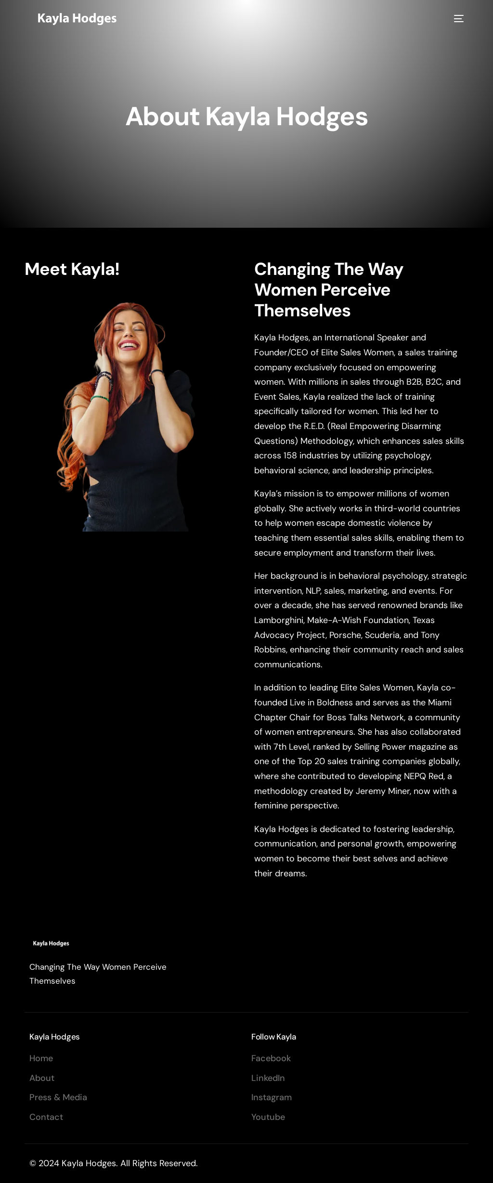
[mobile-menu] (457, 18)
